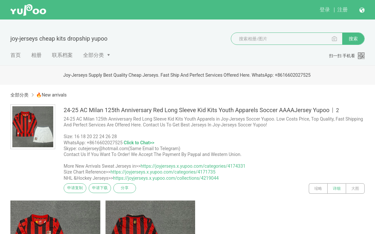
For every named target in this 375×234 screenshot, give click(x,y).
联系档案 (62, 55)
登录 (324, 9)
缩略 (318, 188)
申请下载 (106, 188)
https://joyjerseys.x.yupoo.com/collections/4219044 (166, 178)
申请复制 (77, 188)
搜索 (353, 38)
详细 (337, 188)
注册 (342, 9)
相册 (36, 55)
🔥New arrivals (51, 95)
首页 (15, 55)
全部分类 (93, 55)
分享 (136, 188)
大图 (355, 188)
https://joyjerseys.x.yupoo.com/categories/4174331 (193, 166)
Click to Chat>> (139, 142)
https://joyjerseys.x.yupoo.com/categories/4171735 (162, 172)
